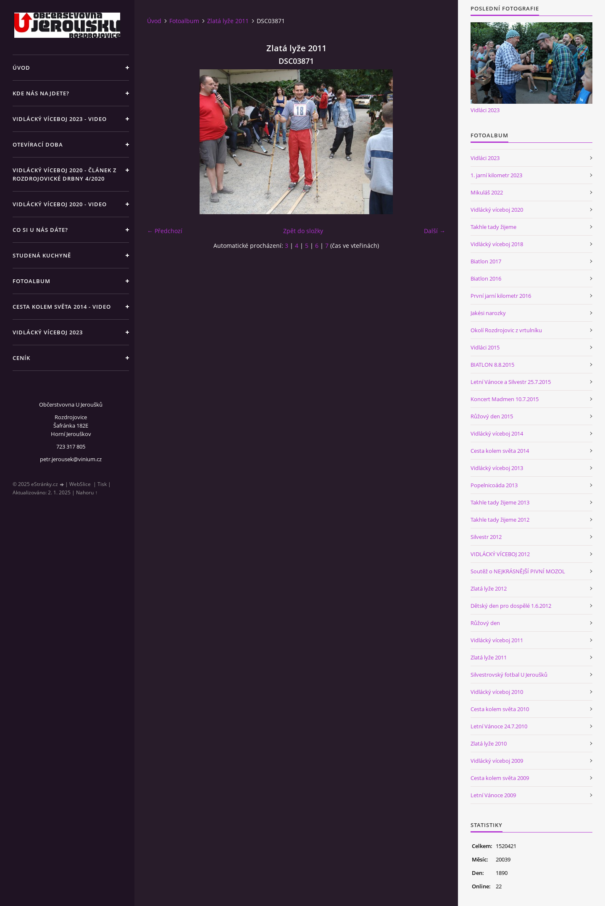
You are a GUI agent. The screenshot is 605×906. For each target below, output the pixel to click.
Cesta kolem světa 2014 (500, 450)
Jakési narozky (488, 313)
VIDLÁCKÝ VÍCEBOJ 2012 (500, 554)
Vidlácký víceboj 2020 (497, 209)
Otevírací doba (38, 144)
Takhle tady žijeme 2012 (500, 519)
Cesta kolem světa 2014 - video (62, 306)
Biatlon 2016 (486, 278)
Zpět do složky (303, 231)
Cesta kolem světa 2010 (500, 709)
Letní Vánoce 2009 (493, 795)
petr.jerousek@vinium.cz (71, 459)
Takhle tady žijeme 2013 (500, 502)
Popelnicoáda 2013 (494, 485)
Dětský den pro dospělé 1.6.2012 (511, 605)
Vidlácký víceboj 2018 (497, 244)
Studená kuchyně (42, 255)
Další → (434, 231)
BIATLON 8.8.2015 (492, 364)
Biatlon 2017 (486, 261)
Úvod (21, 67)
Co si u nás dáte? (40, 230)
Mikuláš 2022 (487, 192)
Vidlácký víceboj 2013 (497, 468)
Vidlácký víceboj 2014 (497, 433)
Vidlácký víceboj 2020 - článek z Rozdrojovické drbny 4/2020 (64, 174)
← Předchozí (164, 231)
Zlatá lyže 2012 (489, 588)
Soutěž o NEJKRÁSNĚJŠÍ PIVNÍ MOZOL (518, 571)
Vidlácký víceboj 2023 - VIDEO (60, 119)
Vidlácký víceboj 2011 (497, 640)
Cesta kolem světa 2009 (500, 778)
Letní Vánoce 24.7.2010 (499, 726)
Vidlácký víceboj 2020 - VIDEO (60, 204)
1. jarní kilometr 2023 (496, 175)
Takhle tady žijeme (493, 227)
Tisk (102, 484)
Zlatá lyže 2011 (228, 21)
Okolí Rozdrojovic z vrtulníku (506, 330)
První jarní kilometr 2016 (501, 295)
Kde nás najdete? (41, 93)
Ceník (21, 358)
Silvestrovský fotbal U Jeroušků (509, 674)
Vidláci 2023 (485, 110)
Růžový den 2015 (492, 416)
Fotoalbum (31, 281)
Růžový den (485, 623)
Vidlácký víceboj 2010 (497, 692)
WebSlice (80, 484)
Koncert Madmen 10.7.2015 (505, 399)
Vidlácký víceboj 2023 (48, 332)
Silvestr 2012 (486, 537)
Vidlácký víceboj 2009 (497, 760)
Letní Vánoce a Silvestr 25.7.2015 (511, 382)
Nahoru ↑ (86, 492)
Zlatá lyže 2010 (489, 743)
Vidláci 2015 (485, 347)
